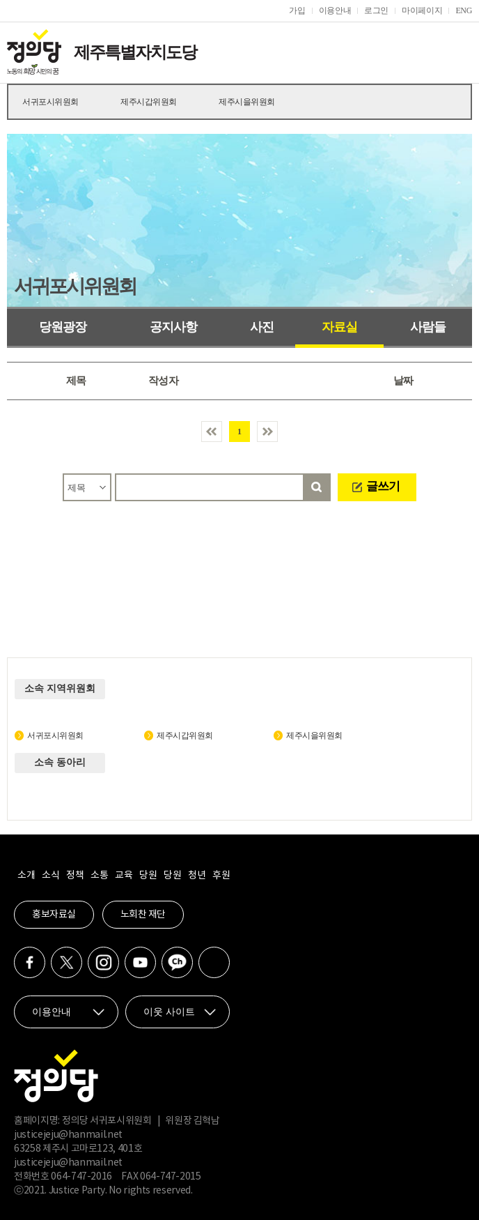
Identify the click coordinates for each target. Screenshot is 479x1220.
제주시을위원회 (247, 102)
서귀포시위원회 (50, 102)
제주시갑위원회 (148, 102)
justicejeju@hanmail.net (68, 1135)
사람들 (428, 327)
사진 (262, 327)
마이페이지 (422, 10)
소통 (99, 875)
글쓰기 (383, 486)
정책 (75, 875)
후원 (221, 875)
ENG (463, 10)
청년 (196, 875)
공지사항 (173, 327)
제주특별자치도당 (135, 52)
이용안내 (335, 10)
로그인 (376, 10)
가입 (297, 10)
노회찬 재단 (143, 914)
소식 (50, 875)
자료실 (339, 327)
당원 (148, 875)
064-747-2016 (81, 1176)
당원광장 (62, 327)
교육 (123, 875)
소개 (26, 875)
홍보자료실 (54, 914)
